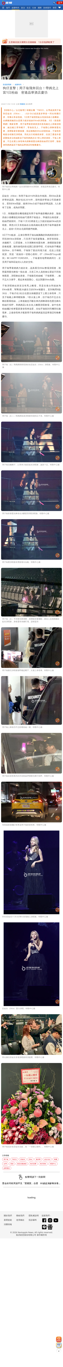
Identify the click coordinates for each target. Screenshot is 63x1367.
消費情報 (8, 1224)
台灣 (5, 1164)
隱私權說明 (33, 1215)
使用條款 (20, 1220)
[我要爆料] (58, 1339)
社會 (34, 7)
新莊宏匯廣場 (21, 1164)
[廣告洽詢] (58, 1345)
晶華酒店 (7, 1168)
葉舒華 (38, 1159)
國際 (40, 7)
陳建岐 (22, 104)
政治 (23, 7)
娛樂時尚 (15, 7)
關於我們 (8, 1215)
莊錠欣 (22, 1159)
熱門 (8, 7)
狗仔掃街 (43, 1164)
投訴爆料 (33, 1220)
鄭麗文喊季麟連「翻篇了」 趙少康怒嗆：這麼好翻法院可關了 (34, 42)
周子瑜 (6, 1159)
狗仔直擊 (33, 1164)
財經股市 (47, 7)
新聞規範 (8, 1220)
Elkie (30, 1159)
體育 (55, 7)
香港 (12, 1164)
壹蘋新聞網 (7, 84)
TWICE (14, 1159)
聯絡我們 (20, 1215)
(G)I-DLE (47, 1159)
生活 (29, 7)
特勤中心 (53, 1164)
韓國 (55, 1159)
